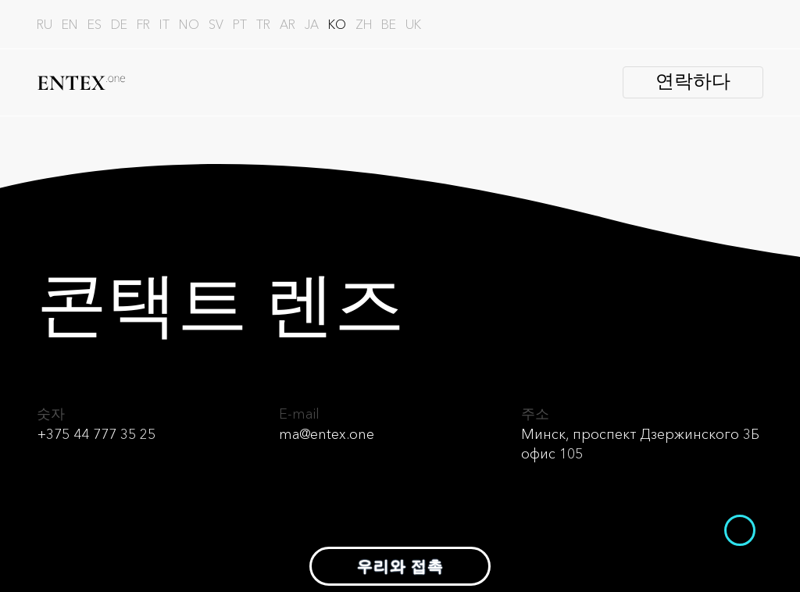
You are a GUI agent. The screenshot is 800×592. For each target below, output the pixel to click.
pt (240, 24)
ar (287, 24)
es (95, 24)
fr (143, 24)
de (119, 24)
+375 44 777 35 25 (96, 434)
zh (363, 24)
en (70, 24)
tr (263, 24)
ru (44, 24)
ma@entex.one (326, 434)
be (388, 24)
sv (216, 24)
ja (312, 24)
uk (413, 24)
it (164, 24)
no (189, 24)
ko (337, 24)
